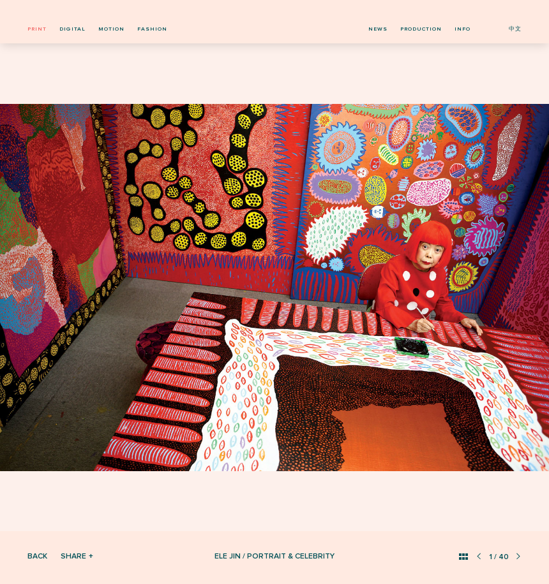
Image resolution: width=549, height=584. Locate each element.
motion (111, 29)
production (421, 29)
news (377, 29)
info (462, 29)
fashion (152, 29)
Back (37, 556)
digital (72, 29)
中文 (515, 29)
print (37, 29)
